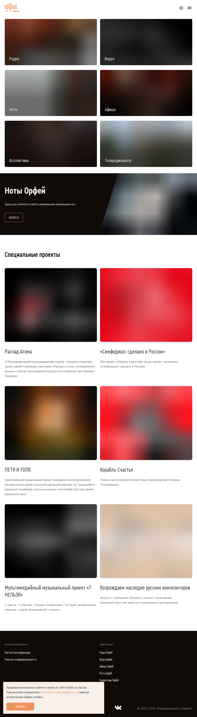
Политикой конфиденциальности (59, 692)
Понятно (20, 706)
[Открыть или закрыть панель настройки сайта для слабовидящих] (181, 8)
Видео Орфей (105, 659)
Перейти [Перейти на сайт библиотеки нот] (16, 217)
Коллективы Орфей (109, 680)
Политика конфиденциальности (21, 659)
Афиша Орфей (106, 666)
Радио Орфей (106, 652)
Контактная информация (17, 652)
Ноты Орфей (105, 673)
